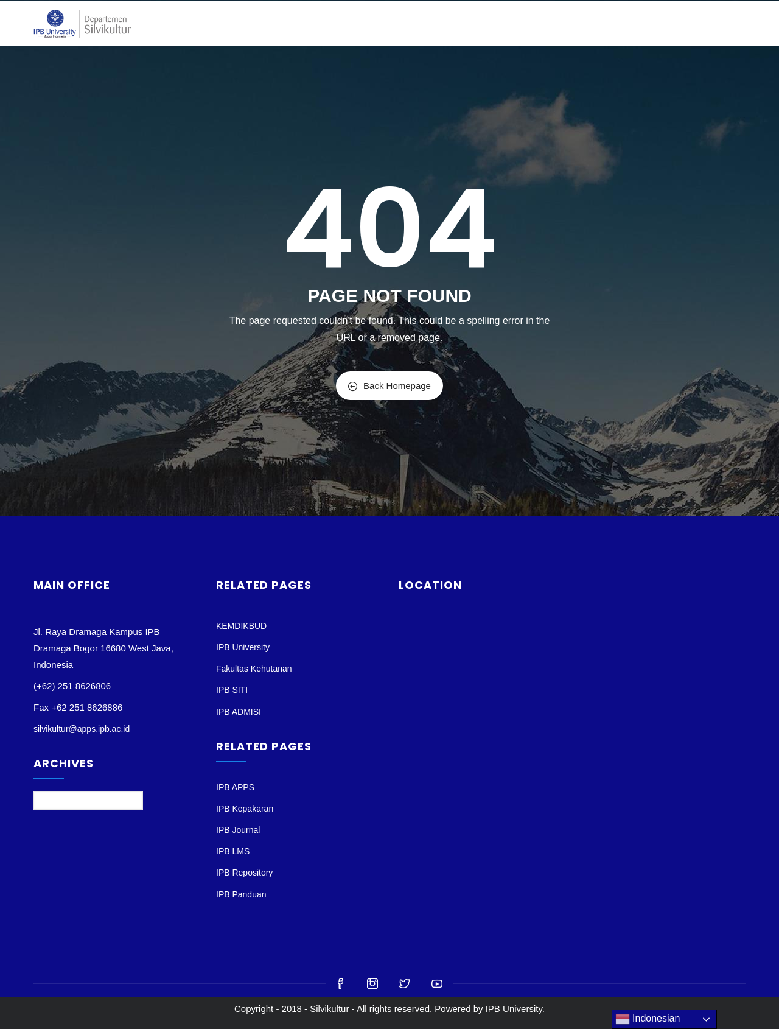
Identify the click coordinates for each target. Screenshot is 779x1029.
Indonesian (647, 1019)
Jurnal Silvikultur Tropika (626, 23)
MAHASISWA (527, 23)
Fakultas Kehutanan (254, 668)
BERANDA (275, 23)
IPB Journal (238, 830)
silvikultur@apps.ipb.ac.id (81, 729)
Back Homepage (389, 386)
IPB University (243, 647)
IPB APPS (235, 787)
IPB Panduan (241, 894)
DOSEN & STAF (386, 23)
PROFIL (324, 23)
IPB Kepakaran (244, 808)
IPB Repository (244, 872)
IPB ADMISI (238, 712)
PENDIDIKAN (458, 23)
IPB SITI (232, 690)
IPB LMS (233, 851)
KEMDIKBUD (241, 626)
